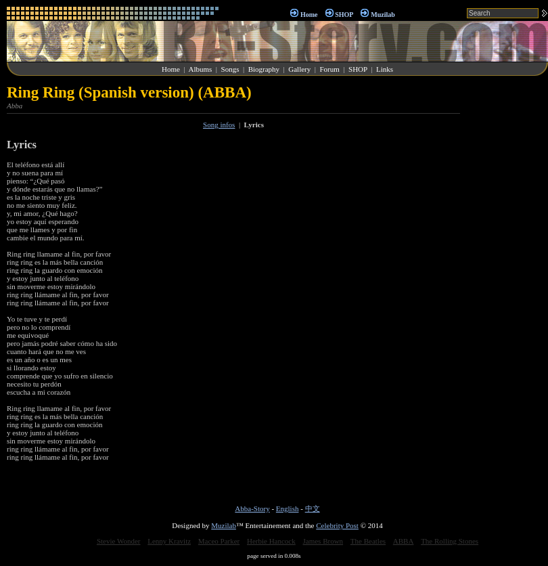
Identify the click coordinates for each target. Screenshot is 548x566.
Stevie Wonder (119, 541)
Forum (329, 69)
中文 (312, 508)
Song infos (219, 125)
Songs (230, 69)
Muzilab (383, 14)
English (287, 508)
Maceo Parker (218, 541)
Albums (200, 69)
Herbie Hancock (271, 541)
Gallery (299, 69)
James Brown (323, 541)
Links (384, 69)
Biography (263, 69)
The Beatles (368, 541)
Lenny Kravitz (169, 541)
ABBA (403, 541)
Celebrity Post (337, 525)
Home (309, 14)
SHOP (344, 14)
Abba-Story (252, 508)
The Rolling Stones (449, 541)
